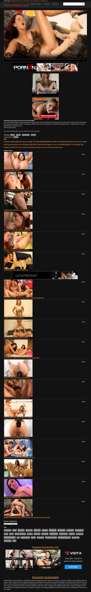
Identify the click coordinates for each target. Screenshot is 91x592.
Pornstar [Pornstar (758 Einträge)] (12, 147)
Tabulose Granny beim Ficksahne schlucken (17, 377)
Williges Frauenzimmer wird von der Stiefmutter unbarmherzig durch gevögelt (27, 517)
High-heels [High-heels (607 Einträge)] (42, 144)
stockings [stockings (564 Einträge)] (51, 147)
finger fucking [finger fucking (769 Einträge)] (20, 534)
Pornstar (33, 135)
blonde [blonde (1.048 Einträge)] (39, 142)
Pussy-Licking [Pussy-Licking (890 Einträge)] (21, 147)
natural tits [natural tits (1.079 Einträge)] (78, 144)
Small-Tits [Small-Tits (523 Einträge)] (44, 147)
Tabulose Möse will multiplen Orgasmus (16, 270)
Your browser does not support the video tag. (45, 35)
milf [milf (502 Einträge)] (73, 144)
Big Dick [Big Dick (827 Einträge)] (25, 142)
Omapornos (43, 1)
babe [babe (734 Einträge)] (13, 142)
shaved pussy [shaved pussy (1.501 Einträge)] (34, 147)
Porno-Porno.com (16, 5)
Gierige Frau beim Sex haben (12, 497)
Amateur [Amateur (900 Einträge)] (7, 142)
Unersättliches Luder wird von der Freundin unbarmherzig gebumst (24, 298)
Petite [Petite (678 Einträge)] (6, 147)
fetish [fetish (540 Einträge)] (80, 142)
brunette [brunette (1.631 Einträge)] (53, 141)
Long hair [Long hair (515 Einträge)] (55, 144)
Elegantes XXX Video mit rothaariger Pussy (17, 397)
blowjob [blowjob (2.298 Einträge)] (45, 141)
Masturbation (25, 135)
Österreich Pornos (16, 1)
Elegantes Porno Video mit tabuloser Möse (16, 210)
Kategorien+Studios (35, 4)
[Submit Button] (83, 4)
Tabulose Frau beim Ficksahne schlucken (16, 250)
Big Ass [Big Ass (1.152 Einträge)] (18, 141)
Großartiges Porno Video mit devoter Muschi (17, 190)
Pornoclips (26, 1)
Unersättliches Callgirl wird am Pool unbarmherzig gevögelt (21, 358)
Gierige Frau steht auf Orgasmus (13, 318)
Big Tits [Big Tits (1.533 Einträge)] (32, 141)
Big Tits (18, 135)
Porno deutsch (35, 1)
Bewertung (55, 4)
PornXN (16, 137)
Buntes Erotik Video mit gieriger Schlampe (16, 437)
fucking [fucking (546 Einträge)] (12, 144)
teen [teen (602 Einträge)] (57, 147)
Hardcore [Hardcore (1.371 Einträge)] (33, 144)
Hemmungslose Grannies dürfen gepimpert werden (19, 457)
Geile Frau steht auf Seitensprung (14, 477)
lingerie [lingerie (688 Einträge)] (49, 144)
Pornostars (47, 4)
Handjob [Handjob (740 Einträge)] (25, 144)
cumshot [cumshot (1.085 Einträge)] (61, 141)
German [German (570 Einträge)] (19, 144)
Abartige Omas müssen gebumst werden (16, 338)
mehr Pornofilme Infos (10, 127)
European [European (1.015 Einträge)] (69, 142)
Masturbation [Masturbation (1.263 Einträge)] (65, 144)
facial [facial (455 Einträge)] (76, 142)
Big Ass (12, 135)
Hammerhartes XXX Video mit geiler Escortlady (18, 417)
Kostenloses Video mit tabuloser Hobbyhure (17, 230)
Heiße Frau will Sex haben (11, 170)
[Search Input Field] (72, 4)
